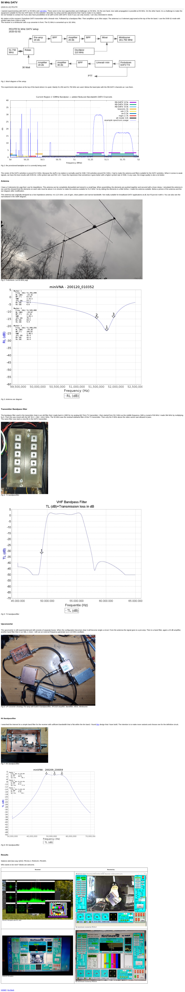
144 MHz (43, 11)
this (98, 724)
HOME (3, 990)
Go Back (11, 990)
